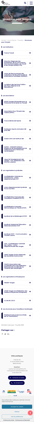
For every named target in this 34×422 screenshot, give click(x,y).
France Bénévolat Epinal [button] (12, 121)
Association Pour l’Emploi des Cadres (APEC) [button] (14, 111)
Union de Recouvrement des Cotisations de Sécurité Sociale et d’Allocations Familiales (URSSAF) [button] (15, 75)
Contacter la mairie (17, 377)
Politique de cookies (8, 420)
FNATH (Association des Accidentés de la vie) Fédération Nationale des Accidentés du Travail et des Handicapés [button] (15, 266)
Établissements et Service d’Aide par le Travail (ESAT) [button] (15, 315)
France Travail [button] (9, 53)
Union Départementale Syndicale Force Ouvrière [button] (15, 187)
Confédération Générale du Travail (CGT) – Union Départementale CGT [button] (13, 177)
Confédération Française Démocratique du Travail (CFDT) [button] (15, 207)
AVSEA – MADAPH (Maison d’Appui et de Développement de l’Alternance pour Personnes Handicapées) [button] (15, 149)
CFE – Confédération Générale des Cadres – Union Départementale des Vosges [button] (14, 245)
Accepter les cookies (17, 406)
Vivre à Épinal (11, 40)
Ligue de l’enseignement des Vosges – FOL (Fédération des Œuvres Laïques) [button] (14, 160)
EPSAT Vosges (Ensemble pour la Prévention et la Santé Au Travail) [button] (15, 102)
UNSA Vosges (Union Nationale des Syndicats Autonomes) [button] (14, 255)
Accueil (3, 40)
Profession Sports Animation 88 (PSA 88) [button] (15, 129)
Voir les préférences (17, 416)
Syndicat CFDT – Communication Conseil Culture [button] (15, 234)
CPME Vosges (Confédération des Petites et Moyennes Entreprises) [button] (15, 291)
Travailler (20, 40)
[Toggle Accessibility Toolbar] (30, 413)
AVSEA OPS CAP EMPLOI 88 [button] (14, 138)
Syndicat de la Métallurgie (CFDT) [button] (15, 216)
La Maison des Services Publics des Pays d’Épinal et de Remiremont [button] (14, 86)
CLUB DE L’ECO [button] (9, 300)
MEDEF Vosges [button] (9, 282)
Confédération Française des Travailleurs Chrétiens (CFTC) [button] (14, 197)
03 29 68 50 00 (17, 383)
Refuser (17, 411)
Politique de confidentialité (22, 420)
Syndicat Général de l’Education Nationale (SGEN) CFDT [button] (15, 225)
